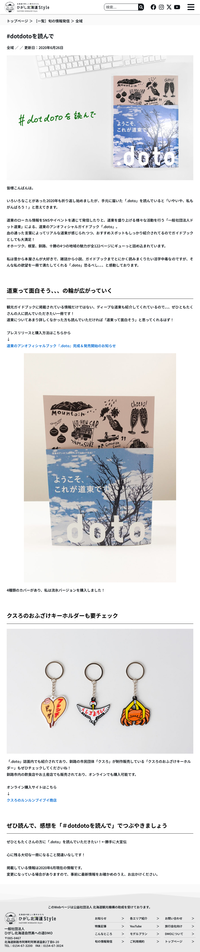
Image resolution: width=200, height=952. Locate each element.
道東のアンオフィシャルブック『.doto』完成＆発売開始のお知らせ (61, 345)
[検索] (141, 7)
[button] (191, 7)
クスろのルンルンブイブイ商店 (32, 800)
